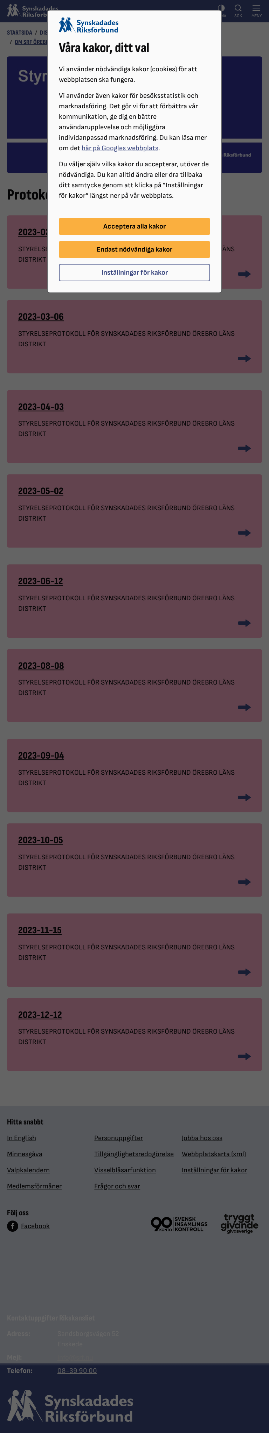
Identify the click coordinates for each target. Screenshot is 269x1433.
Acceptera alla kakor (134, 226)
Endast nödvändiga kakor (134, 249)
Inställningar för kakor (135, 272)
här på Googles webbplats (120, 148)
